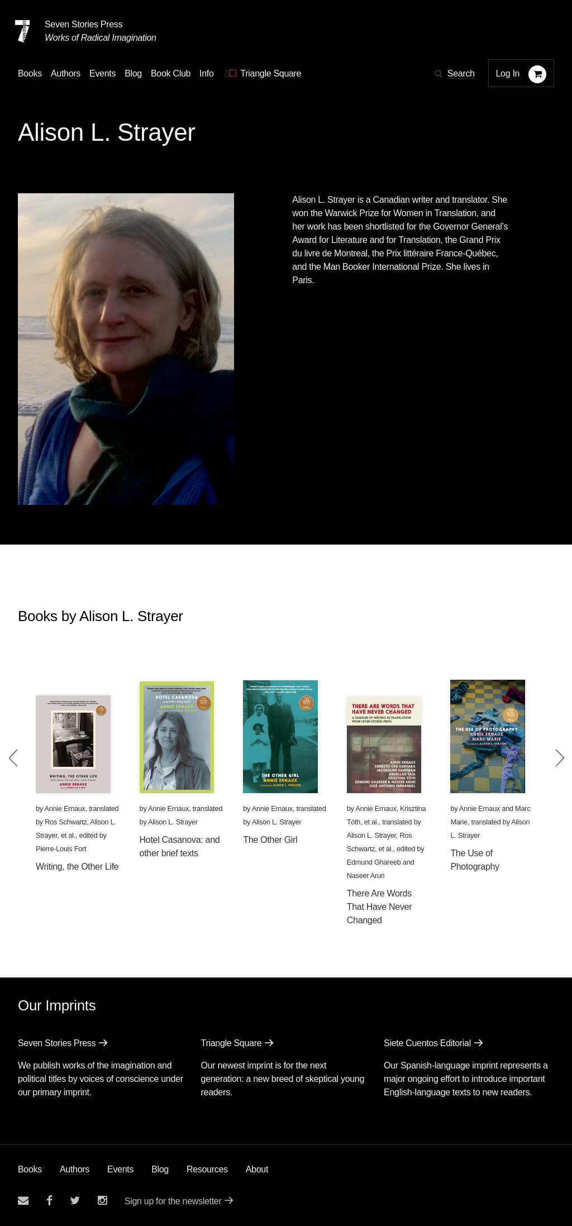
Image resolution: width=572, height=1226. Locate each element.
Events (120, 1169)
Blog (160, 1169)
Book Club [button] (170, 73)
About (257, 1169)
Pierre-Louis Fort (61, 849)
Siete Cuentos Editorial (427, 1043)
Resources (207, 1169)
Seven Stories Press (83, 24)
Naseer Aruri (366, 875)
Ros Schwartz (66, 822)
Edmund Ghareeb (374, 862)
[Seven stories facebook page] (49, 1200)
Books (30, 1169)
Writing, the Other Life (77, 866)
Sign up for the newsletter (173, 1201)
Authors (74, 1169)
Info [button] (206, 73)
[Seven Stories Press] (22, 31)
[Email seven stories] (23, 1200)
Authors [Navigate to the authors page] (65, 73)
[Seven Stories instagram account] (102, 1200)
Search (461, 73)
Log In (508, 73)
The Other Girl (270, 840)
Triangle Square (231, 1043)
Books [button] (30, 73)
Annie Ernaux (64, 808)
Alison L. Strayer (173, 822)
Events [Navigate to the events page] (102, 73)
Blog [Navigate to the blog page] (133, 73)
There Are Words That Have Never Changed (379, 907)
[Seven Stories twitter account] (75, 1200)
